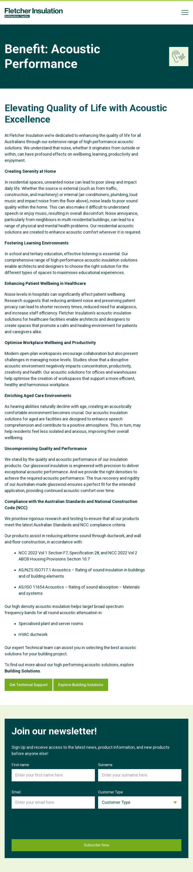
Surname (105, 765)
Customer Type (110, 792)
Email (16, 792)
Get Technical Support (35, 685)
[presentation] (47, 825)
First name (20, 765)
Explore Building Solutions (96, 685)
